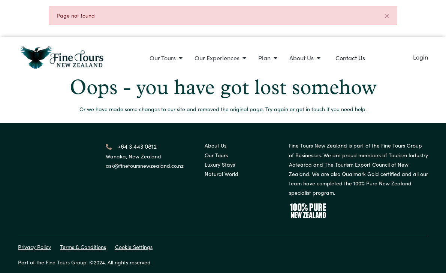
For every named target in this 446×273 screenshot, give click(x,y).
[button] (166, 57)
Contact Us (350, 58)
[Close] (387, 16)
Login (420, 57)
